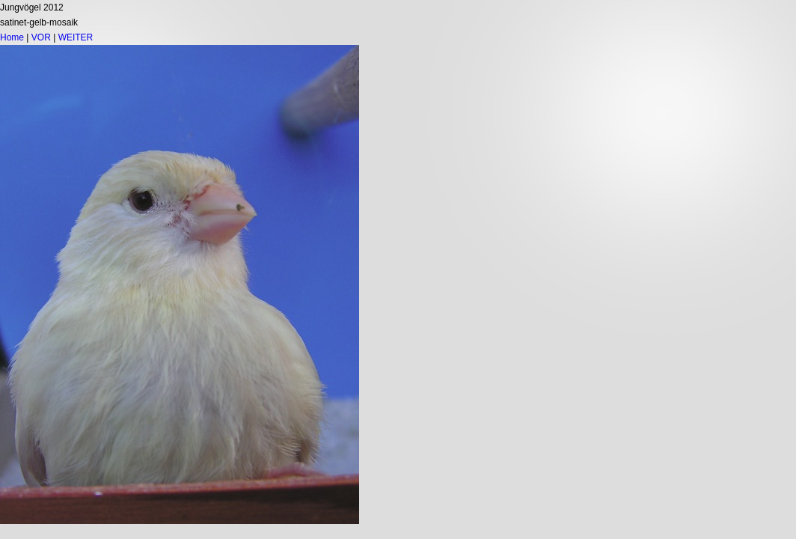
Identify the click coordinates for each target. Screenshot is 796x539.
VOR (41, 37)
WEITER (76, 37)
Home (12, 37)
